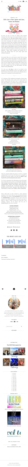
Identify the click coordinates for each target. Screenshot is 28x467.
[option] (8, 243)
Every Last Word (22, 183)
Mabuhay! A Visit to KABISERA (8, 246)
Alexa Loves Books (12, 463)
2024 (14, 373)
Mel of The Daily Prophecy (20, 46)
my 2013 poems (18, 65)
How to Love (10, 188)
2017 (14, 382)
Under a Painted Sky (21, 188)
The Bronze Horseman (19, 185)
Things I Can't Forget (13, 184)
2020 (14, 378)
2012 (14, 389)
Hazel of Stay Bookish (9, 46)
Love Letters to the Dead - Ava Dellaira (14, 426)
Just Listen (24, 181)
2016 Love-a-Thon (16, 227)
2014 (14, 386)
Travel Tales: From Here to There (14, 441)
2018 (14, 381)
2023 (14, 374)
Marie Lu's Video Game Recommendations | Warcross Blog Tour (14, 410)
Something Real (4, 184)
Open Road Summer (22, 187)
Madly (15, 188)
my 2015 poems (9, 66)
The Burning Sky (9, 185)
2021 (14, 377)
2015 (14, 385)
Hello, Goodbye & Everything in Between (9, 183)
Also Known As (4, 188)
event (19, 227)
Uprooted (15, 187)
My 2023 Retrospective (14, 345)
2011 (14, 390)
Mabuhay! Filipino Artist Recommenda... (20, 246)
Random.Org (4, 203)
